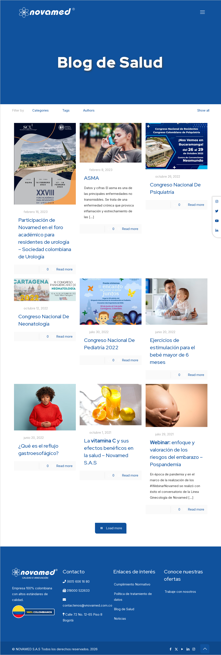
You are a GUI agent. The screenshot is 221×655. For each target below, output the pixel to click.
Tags (65, 110)
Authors (88, 110)
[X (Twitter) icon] (176, 649)
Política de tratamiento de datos (133, 597)
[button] (216, 201)
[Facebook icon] (170, 649)
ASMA (91, 178)
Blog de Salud (124, 609)
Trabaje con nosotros (180, 592)
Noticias (120, 618)
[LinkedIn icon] (188, 649)
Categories (40, 110)
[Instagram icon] (193, 649)
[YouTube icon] (182, 649)
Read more (64, 269)
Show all (201, 110)
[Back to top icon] (204, 648)
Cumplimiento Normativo (132, 584)
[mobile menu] (202, 12)
